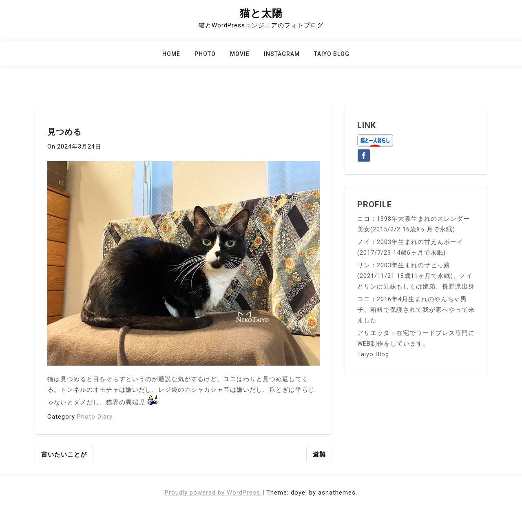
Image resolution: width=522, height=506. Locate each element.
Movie (240, 54)
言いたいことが (64, 454)
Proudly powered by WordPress (213, 492)
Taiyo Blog (331, 54)
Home (171, 54)
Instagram (282, 54)
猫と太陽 (261, 13)
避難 (319, 454)
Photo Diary (95, 416)
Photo (205, 54)
